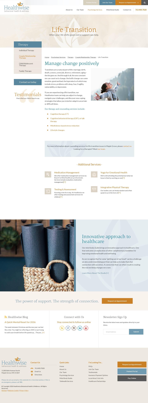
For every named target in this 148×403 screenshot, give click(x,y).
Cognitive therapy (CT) (59, 114)
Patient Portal (91, 2)
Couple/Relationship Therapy (27, 57)
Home (47, 57)
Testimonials (27, 94)
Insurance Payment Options (98, 375)
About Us (69, 10)
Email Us (36, 371)
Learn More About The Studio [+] (95, 273)
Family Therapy (25, 71)
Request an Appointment (129, 2)
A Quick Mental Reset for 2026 (20, 322)
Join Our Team (107, 2)
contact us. (127, 146)
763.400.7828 (140, 10)
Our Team (80, 10)
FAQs (90, 366)
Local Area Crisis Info (95, 378)
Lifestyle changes (57, 130)
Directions (36, 375)
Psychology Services (95, 10)
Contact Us (127, 10)
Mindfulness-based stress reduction (64, 126)
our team (101, 149)
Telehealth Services (66, 381)
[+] (64, 182)
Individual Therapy (26, 50)
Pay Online (132, 378)
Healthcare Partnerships (97, 381)
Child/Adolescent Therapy (26, 64)
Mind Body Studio (112, 10)
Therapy (70, 57)
